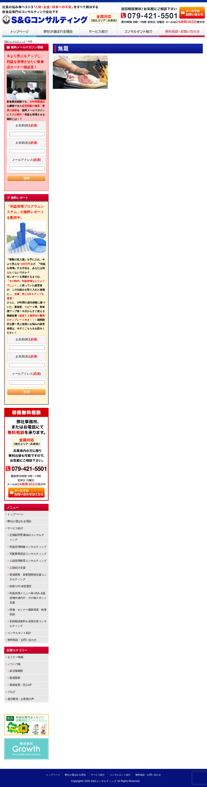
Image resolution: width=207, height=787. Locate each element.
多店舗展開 (16, 670)
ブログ (11, 692)
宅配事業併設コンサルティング (28, 553)
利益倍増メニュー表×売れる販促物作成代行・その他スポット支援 (28, 598)
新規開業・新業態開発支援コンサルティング (28, 577)
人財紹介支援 (17, 567)
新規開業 (15, 677)
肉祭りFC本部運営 (20, 586)
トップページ (19, 32)
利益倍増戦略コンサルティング (28, 546)
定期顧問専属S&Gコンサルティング (27, 537)
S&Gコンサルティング (103, 781)
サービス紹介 (98, 32)
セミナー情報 (15, 657)
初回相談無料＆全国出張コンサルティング (28, 623)
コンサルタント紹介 (138, 32)
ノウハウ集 (14, 664)
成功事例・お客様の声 (20, 698)
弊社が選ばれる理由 (57, 32)
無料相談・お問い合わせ (182, 32)
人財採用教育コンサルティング (28, 560)
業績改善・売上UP (21, 684)
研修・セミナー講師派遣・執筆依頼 (28, 612)
